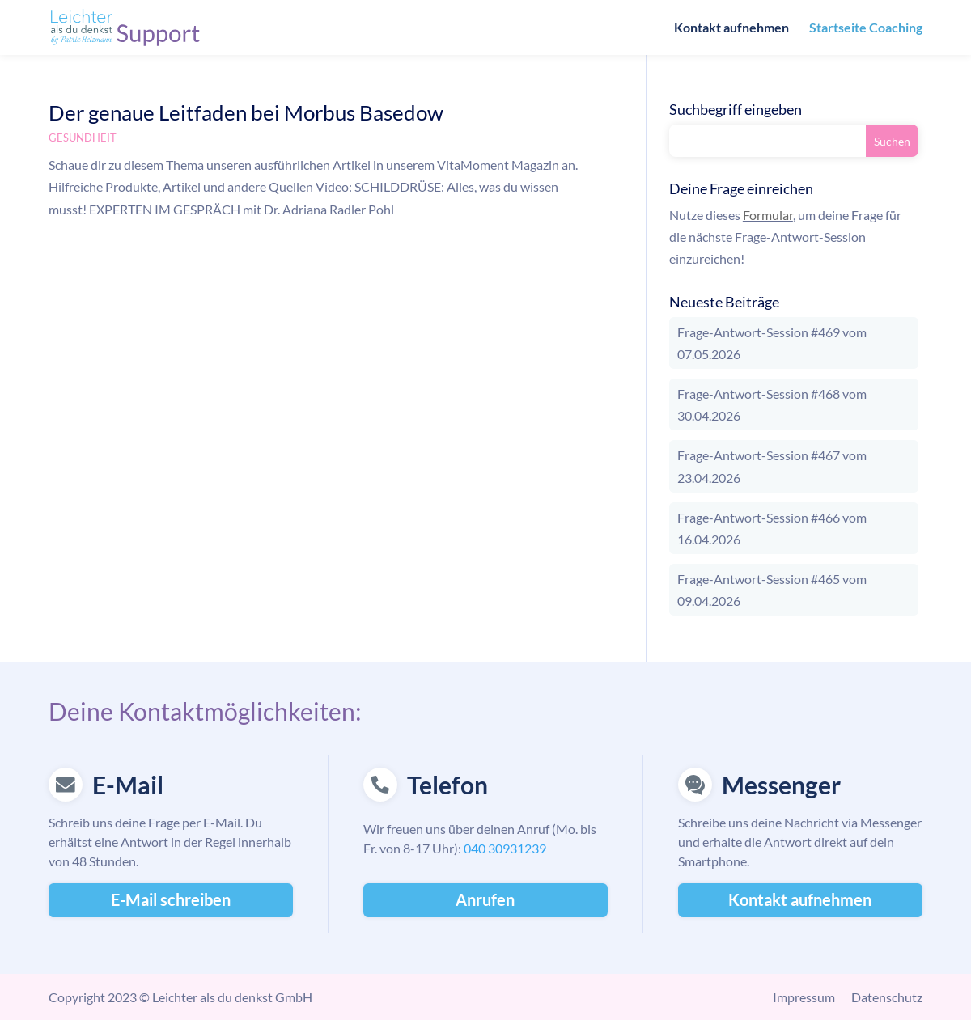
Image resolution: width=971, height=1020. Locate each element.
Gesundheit (83, 137)
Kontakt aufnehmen (731, 28)
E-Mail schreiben (171, 899)
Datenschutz (886, 997)
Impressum (804, 997)
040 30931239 (505, 848)
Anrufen (485, 899)
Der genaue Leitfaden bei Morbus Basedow (246, 112)
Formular (768, 214)
